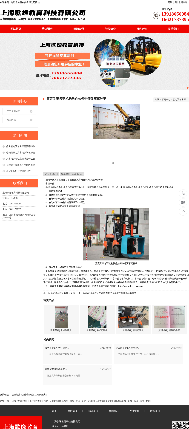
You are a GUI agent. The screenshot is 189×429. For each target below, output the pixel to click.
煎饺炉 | (28, 394)
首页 (157, 99)
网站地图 (172, 2)
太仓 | (148, 401)
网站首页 (15, 28)
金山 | (90, 401)
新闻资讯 (78, 28)
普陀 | (44, 401)
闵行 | (73, 401)
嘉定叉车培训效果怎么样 (18, 171)
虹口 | (50, 401)
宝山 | (79, 401)
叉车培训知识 (13, 111)
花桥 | (143, 401)
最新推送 (182, 2)
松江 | (96, 401)
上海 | (15, 401)
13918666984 (183, 193)
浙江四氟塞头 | (39, 394)
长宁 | (32, 401)
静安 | (38, 401)
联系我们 (173, 28)
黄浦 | (20, 401)
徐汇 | (26, 401)
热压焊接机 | (18, 394)
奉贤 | (108, 401)
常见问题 (11, 120)
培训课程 (47, 28)
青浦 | (102, 401)
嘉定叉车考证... (180, 99)
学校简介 (110, 28)
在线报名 (134, 411)
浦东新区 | (64, 401)
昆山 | (137, 401)
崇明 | (114, 401)
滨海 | (131, 401)
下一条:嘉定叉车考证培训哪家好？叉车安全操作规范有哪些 (107, 293)
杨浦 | (56, 401)
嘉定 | (84, 401)
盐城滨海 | (122, 401)
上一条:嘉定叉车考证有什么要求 (59, 293)
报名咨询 (141, 28)
